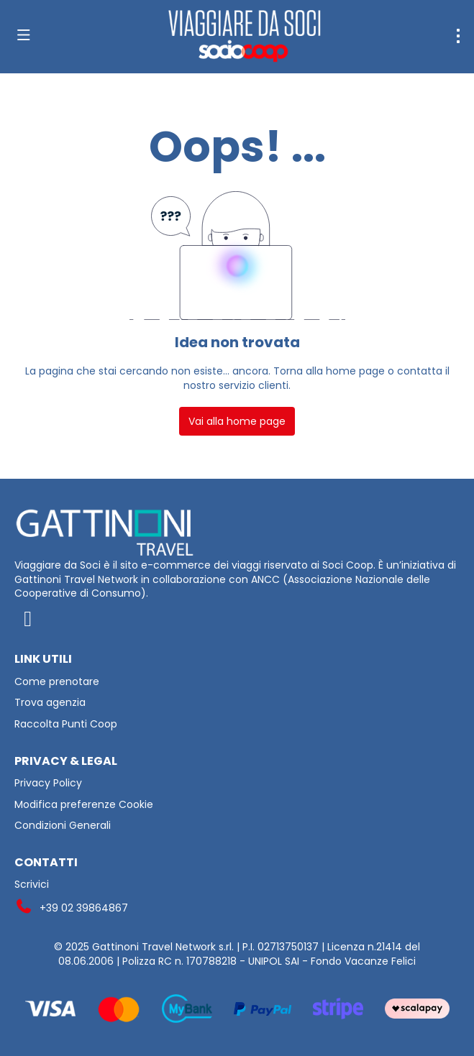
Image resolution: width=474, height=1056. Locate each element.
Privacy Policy (48, 783)
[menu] (458, 36)
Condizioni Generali (62, 825)
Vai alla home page (237, 421)
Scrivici (31, 884)
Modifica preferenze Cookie (83, 805)
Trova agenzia (50, 703)
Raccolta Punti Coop (65, 724)
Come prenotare (56, 682)
